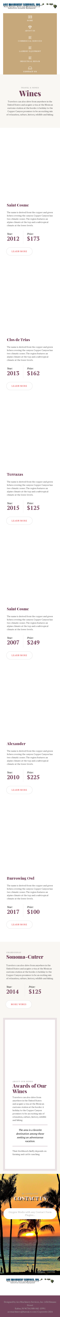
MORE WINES (18, 1004)
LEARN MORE (19, 251)
